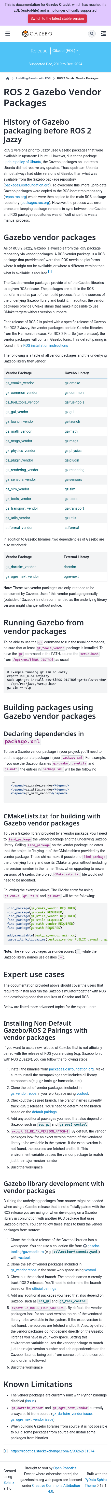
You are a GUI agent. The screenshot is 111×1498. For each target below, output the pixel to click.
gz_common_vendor (22, 393)
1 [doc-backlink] (6, 1451)
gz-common (74, 393)
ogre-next (71, 576)
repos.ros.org (15, 197)
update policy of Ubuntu (22, 162)
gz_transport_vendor (22, 508)
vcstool (82, 1093)
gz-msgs (71, 441)
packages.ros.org (35, 203)
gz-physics (73, 451)
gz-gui (69, 412)
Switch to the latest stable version (57, 18)
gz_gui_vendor (17, 412)
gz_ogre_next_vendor (22, 576)
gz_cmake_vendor (20, 383)
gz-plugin (72, 460)
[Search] (92, 33)
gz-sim (70, 489)
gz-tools (71, 499)
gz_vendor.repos (24, 1093)
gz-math (71, 431)
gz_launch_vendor (20, 421)
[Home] (7, 78)
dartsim (70, 567)
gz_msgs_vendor (19, 441)
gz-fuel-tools (74, 402)
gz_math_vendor (19, 431)
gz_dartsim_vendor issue (72, 1414)
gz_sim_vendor (17, 489)
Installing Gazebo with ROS (33, 78)
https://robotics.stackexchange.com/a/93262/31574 (52, 1451)
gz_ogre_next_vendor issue (32, 1419)
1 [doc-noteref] (50, 272)
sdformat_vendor (19, 528)
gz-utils (70, 518)
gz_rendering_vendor (22, 470)
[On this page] (103, 33)
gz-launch (72, 421)
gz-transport (74, 508)
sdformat (72, 528)
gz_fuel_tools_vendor (22, 402)
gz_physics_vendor (20, 451)
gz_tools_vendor (18, 499)
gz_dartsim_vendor (21, 567)
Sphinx (9, 1483)
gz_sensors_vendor (21, 479)
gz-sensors (73, 479)
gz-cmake (72, 383)
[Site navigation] (8, 33)
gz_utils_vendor (18, 518)
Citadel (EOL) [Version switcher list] (63, 50)
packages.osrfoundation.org (27, 185)
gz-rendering (75, 470)
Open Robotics (64, 1468)
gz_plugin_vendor (19, 460)
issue (30, 1401)
